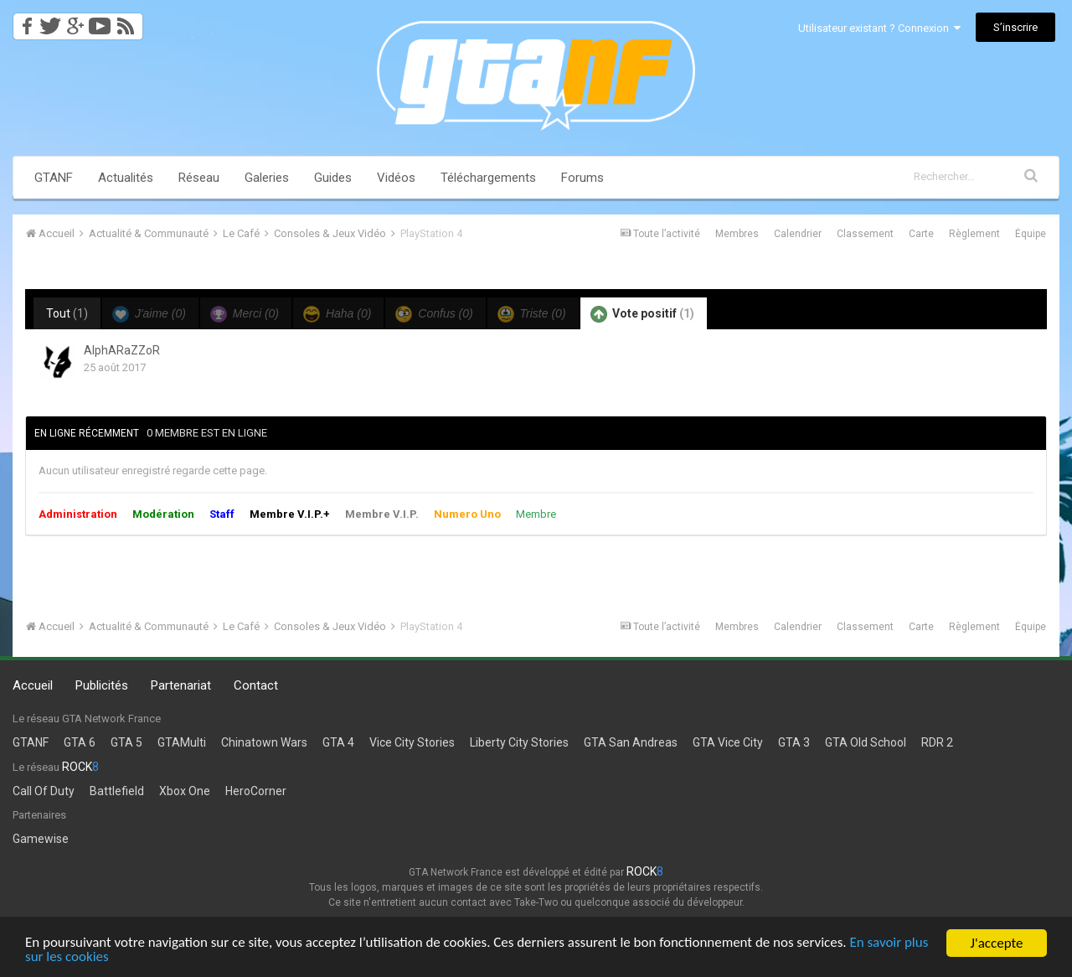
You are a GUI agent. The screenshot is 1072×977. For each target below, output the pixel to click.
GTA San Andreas (631, 742)
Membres (737, 234)
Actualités (125, 177)
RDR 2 (937, 742)
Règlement (974, 234)
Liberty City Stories (519, 742)
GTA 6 (79, 742)
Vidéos (396, 177)
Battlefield (117, 791)
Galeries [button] (267, 177)
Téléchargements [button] (488, 177)
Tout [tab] (67, 313)
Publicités (101, 685)
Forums (582, 177)
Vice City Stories (412, 742)
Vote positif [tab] (642, 314)
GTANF (53, 177)
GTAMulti (181, 742)
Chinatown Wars (264, 742)
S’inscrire (1015, 27)
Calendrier (798, 234)
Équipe (1030, 234)
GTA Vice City (728, 742)
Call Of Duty (44, 791)
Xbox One (184, 791)
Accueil (33, 685)
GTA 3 (794, 742)
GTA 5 (126, 742)
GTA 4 (338, 742)
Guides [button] (333, 177)
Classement (865, 234)
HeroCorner (255, 791)
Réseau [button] (198, 177)
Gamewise (41, 838)
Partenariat (181, 685)
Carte (921, 234)
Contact (256, 685)
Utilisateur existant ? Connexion (879, 28)
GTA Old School (865, 742)
